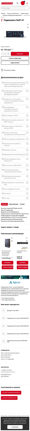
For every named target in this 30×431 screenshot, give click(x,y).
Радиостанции (24, 13)
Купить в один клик (15, 58)
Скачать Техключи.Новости (11, 392)
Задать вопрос (15, 62)
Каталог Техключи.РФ (13, 13)
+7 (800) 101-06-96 (17, 3)
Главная (3, 13)
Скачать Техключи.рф (9, 398)
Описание (4, 204)
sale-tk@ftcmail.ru (6, 374)
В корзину (20, 54)
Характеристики (13, 204)
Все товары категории (8, 298)
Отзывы (22, 204)
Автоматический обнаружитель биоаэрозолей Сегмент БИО (6, 253)
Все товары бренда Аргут (8, 300)
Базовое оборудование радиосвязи (12, 15)
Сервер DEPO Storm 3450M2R (22, 251)
